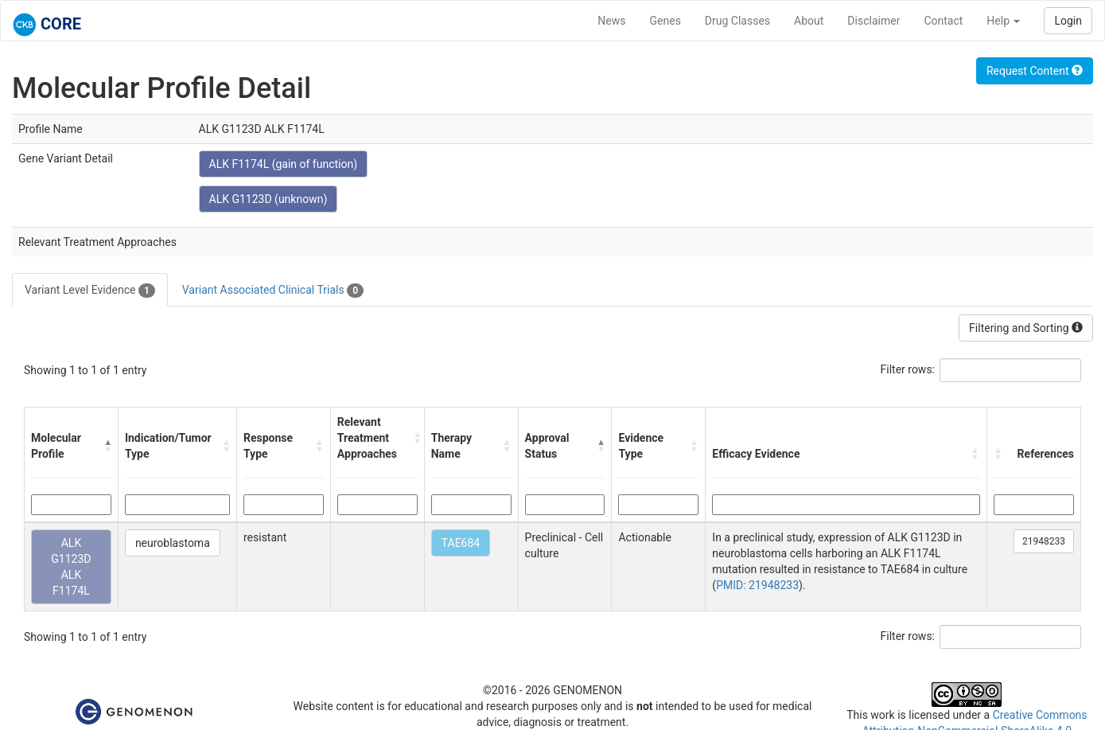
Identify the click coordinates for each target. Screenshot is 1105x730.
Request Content (1034, 70)
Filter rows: (908, 369)
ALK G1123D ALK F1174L (71, 567)
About (808, 20)
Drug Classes (737, 20)
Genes (665, 20)
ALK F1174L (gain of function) (283, 164)
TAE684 (461, 543)
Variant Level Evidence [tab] (90, 290)
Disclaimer (873, 20)
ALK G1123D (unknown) (268, 199)
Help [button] (1003, 20)
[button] (107, 446)
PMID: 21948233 (757, 585)
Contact (943, 20)
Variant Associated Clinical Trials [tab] (273, 290)
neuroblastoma (172, 543)
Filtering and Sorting (1026, 328)
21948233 (1043, 541)
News (611, 20)
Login (1068, 20)
